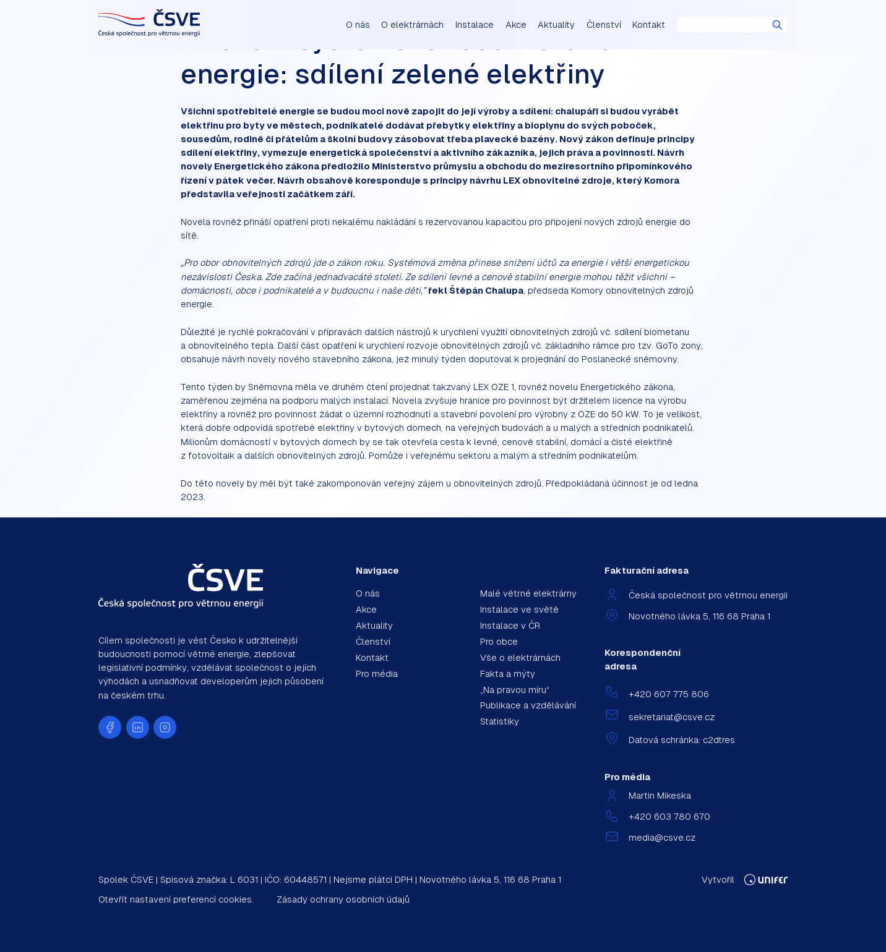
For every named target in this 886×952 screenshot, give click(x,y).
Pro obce (499, 641)
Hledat (777, 25)
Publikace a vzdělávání (528, 705)
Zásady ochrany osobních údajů (343, 899)
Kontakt (648, 24)
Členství (604, 24)
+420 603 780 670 (669, 816)
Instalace (474, 24)
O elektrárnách (412, 24)
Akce (516, 24)
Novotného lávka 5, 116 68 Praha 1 (699, 616)
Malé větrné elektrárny (528, 593)
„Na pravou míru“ (514, 689)
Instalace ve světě (519, 609)
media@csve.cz (662, 837)
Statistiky (499, 721)
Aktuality (556, 24)
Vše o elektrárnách (520, 657)
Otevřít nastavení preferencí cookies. (176, 899)
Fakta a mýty (507, 673)
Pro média (377, 673)
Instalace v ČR (510, 625)
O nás (358, 24)
